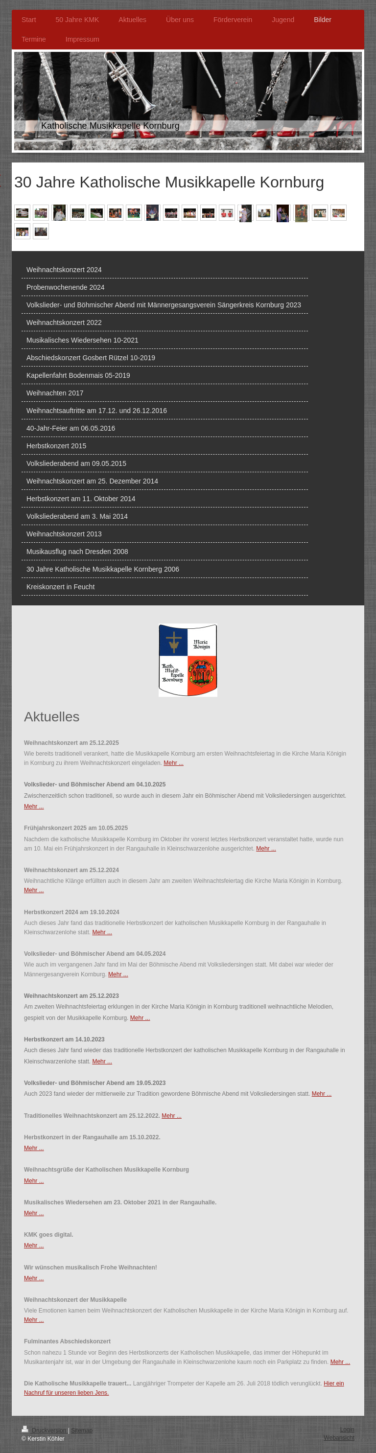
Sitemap (82, 1430)
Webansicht (339, 1437)
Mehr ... (174, 763)
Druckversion (45, 1430)
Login (347, 1429)
